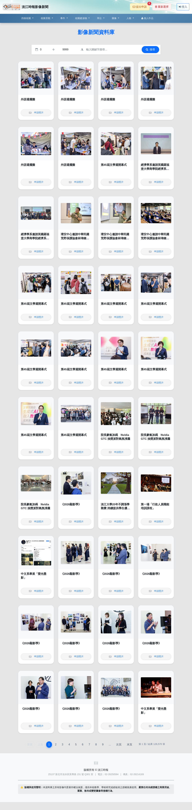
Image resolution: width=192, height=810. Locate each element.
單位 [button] (99, 18)
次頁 (119, 744)
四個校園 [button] (26, 18)
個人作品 (147, 18)
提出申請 (141, 5)
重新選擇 (161, 6)
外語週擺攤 (28, 99)
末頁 (129, 744)
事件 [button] (63, 18)
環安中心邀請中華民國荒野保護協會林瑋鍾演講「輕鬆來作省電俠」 (75, 238)
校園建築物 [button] (81, 18)
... (110, 744)
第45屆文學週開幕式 (114, 164)
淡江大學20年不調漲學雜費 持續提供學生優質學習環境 (115, 508)
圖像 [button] (114, 18)
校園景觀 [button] (46, 18)
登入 (183, 6)
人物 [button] (129, 18)
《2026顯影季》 (71, 504)
